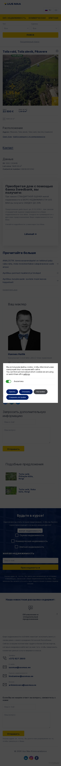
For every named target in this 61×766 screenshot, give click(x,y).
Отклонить (26, 392)
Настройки (40, 392)
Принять (12, 392)
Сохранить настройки (17, 397)
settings (26, 374)
